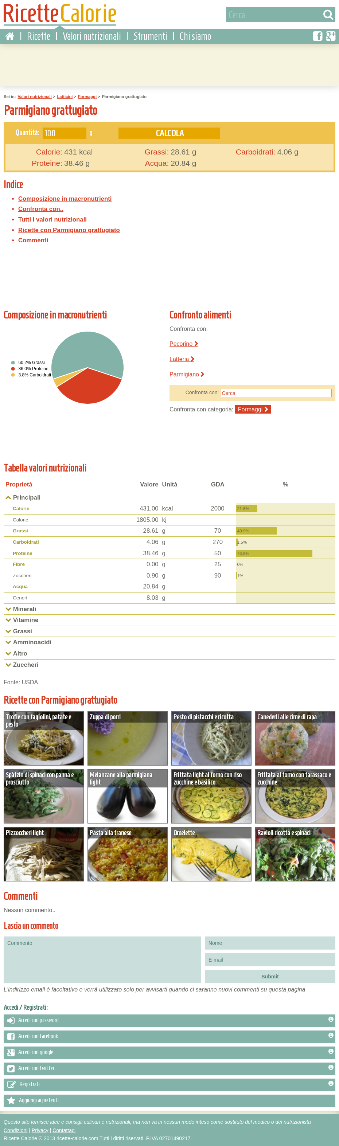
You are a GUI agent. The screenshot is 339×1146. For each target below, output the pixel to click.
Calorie (21, 508)
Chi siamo (195, 36)
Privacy (40, 1130)
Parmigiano (187, 374)
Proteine (22, 553)
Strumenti (150, 36)
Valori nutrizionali (92, 36)
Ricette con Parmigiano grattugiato (69, 230)
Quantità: (27, 132)
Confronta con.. (40, 209)
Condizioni (15, 1130)
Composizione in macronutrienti (65, 198)
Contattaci (63, 1130)
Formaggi (87, 96)
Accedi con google (170, 1052)
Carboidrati (26, 542)
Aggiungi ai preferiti (33, 1100)
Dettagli (43, 738)
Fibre (19, 564)
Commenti (33, 240)
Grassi (20, 530)
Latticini (65, 96)
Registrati (170, 1084)
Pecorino (184, 344)
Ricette (38, 36)
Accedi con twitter (170, 1068)
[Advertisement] (169, 63)
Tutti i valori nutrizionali (52, 219)
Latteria (182, 359)
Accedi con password (170, 1020)
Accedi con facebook (170, 1036)
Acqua (20, 586)
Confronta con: (202, 392)
